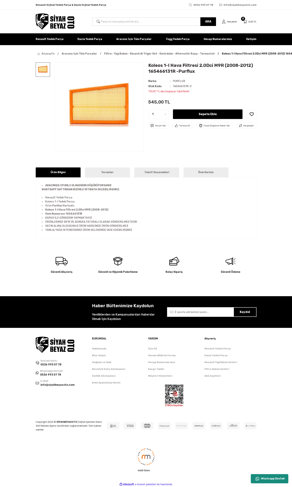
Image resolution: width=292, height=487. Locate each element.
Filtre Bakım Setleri (216, 369)
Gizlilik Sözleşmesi (104, 375)
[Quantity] (158, 114)
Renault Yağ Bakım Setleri (220, 362)
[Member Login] (229, 22)
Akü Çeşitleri (212, 375)
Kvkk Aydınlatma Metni (106, 382)
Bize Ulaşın (99, 355)
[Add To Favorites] (251, 114)
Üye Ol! (152, 348)
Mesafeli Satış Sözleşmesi (108, 369)
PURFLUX (179, 81)
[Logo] (55, 21)
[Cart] (249, 22)
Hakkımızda (99, 348)
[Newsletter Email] (211, 312)
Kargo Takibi (156, 369)
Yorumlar (107, 172)
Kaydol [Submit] (245, 312)
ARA (208, 21)
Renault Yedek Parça (217, 348)
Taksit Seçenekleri (156, 172)
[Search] (154, 21)
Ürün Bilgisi (58, 172)
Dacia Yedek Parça (216, 355)
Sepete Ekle (208, 114)
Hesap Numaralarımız (161, 362)
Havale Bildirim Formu (162, 355)
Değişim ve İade (102, 362)
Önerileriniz (206, 172)
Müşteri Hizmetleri (160, 375)
